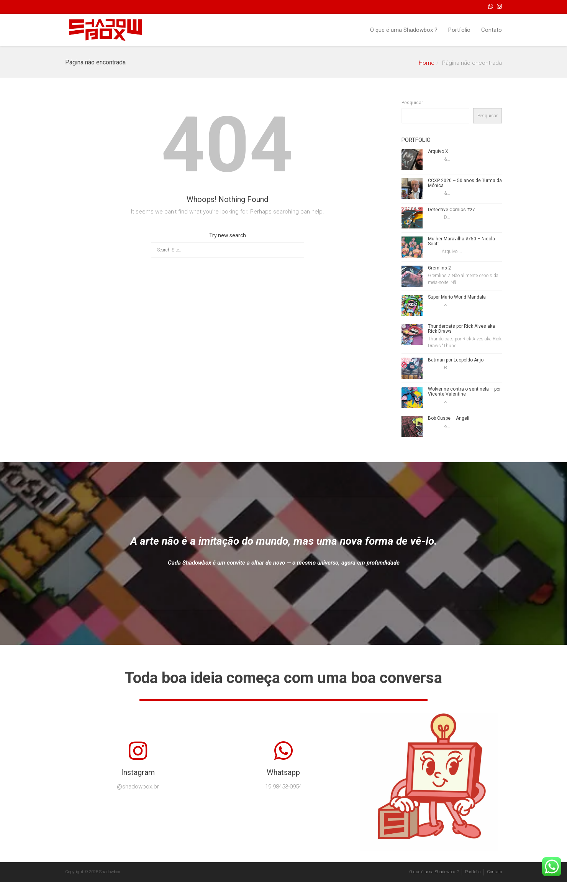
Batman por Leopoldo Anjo (455, 360)
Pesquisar (412, 102)
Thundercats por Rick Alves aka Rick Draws (461, 329)
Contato (491, 29)
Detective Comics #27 (451, 209)
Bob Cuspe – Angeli (448, 418)
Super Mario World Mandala (457, 297)
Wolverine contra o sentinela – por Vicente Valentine (464, 391)
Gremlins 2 (439, 268)
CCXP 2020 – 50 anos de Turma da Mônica (465, 183)
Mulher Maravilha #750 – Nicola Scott (461, 241)
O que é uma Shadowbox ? (404, 29)
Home (426, 62)
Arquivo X (438, 151)
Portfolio (459, 29)
